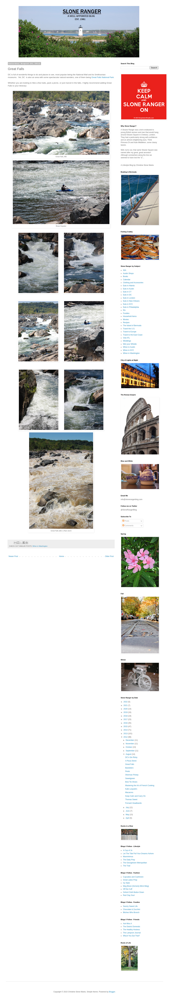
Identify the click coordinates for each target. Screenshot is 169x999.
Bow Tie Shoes (131, 782)
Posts (125, 521)
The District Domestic (131, 927)
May (128, 815)
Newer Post (13, 556)
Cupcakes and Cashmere (133, 877)
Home (61, 556)
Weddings (127, 341)
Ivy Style (126, 883)
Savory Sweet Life (130, 906)
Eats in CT (127, 292)
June (128, 811)
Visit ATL (126, 338)
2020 (126, 709)
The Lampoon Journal (132, 933)
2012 (126, 737)
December (130, 740)
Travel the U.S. (129, 329)
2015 (126, 726)
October (129, 747)
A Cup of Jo (127, 850)
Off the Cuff (127, 889)
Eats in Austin (128, 289)
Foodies (126, 313)
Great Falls (129, 764)
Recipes (126, 322)
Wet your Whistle (130, 344)
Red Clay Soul (129, 895)
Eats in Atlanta (129, 286)
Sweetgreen (130, 778)
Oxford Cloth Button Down (133, 892)
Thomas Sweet (131, 799)
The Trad (126, 866)
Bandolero (129, 768)
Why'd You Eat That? (131, 936)
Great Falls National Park (102, 77)
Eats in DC (127, 295)
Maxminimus (128, 857)
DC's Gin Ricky (131, 757)
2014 (126, 730)
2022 (126, 702)
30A (124, 270)
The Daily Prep (129, 860)
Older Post (109, 556)
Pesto (127, 771)
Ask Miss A (127, 924)
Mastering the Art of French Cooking (139, 785)
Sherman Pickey (131, 775)
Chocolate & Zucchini (131, 909)
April (128, 818)
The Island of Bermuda (132, 325)
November (130, 744)
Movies (126, 319)
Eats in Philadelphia (131, 307)
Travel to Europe (129, 332)
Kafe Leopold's (131, 789)
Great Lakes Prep (130, 880)
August (129, 754)
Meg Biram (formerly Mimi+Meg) (136, 886)
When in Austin (129, 347)
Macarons (129, 792)
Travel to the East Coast (132, 335)
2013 (126, 733)
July (127, 807)
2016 (126, 723)
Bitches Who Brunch (131, 912)
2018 (126, 716)
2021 (126, 705)
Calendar (126, 280)
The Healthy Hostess (131, 930)
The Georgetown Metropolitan (135, 863)
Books (125, 276)
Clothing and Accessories (133, 283)
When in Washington (39, 546)
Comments (127, 526)
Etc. (124, 310)
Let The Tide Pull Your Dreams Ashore (138, 854)
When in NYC (128, 350)
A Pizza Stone (131, 761)
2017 (126, 719)
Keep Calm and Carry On (135, 796)
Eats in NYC (128, 304)
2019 (126, 712)
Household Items (130, 316)
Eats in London (129, 298)
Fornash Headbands (133, 803)
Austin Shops (128, 273)
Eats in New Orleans (131, 301)
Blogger (112, 992)
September (130, 751)
